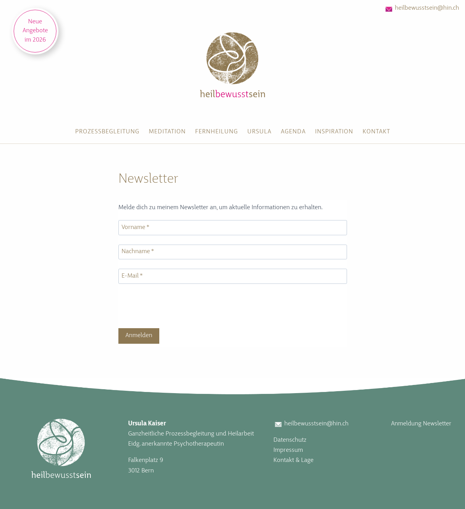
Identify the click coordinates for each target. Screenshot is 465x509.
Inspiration (334, 132)
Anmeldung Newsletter (421, 424)
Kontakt (376, 132)
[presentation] (177, 307)
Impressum (288, 450)
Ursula (259, 132)
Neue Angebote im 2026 (35, 31)
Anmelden (138, 335)
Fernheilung (216, 132)
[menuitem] (107, 132)
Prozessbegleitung (107, 132)
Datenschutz (289, 440)
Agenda (293, 132)
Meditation (167, 132)
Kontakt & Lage (293, 460)
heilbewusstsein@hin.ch (427, 8)
